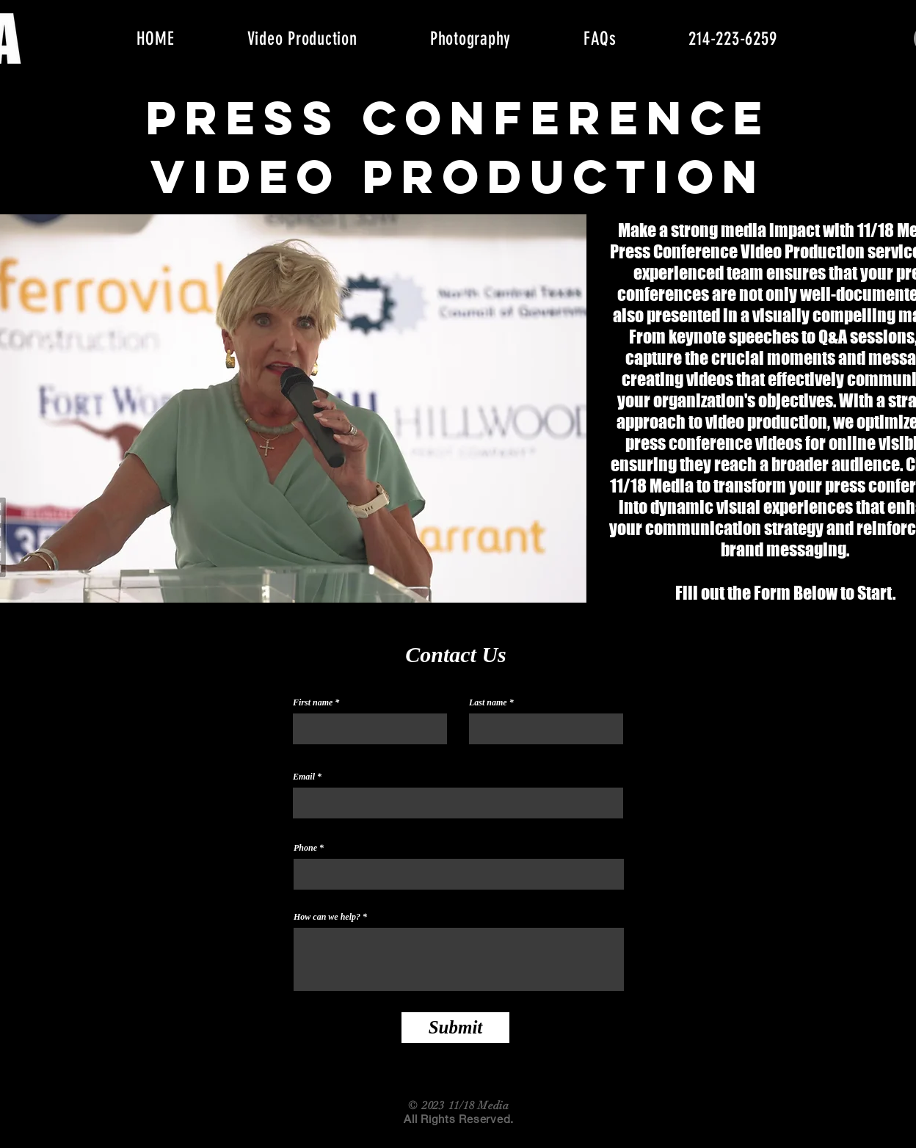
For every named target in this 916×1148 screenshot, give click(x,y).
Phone (305, 847)
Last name (488, 702)
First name (312, 702)
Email (304, 776)
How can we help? (327, 916)
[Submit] (455, 1027)
